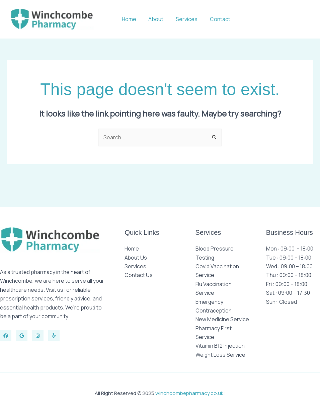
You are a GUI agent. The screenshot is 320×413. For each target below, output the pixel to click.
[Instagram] (38, 335)
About (159, 19)
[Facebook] (5, 335)
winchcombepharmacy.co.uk (189, 392)
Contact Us (139, 275)
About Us (136, 257)
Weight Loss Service (220, 354)
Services (189, 19)
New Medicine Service (222, 319)
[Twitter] (21, 335)
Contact (221, 19)
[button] (276, 19)
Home (134, 19)
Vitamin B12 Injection (220, 345)
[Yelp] (54, 335)
